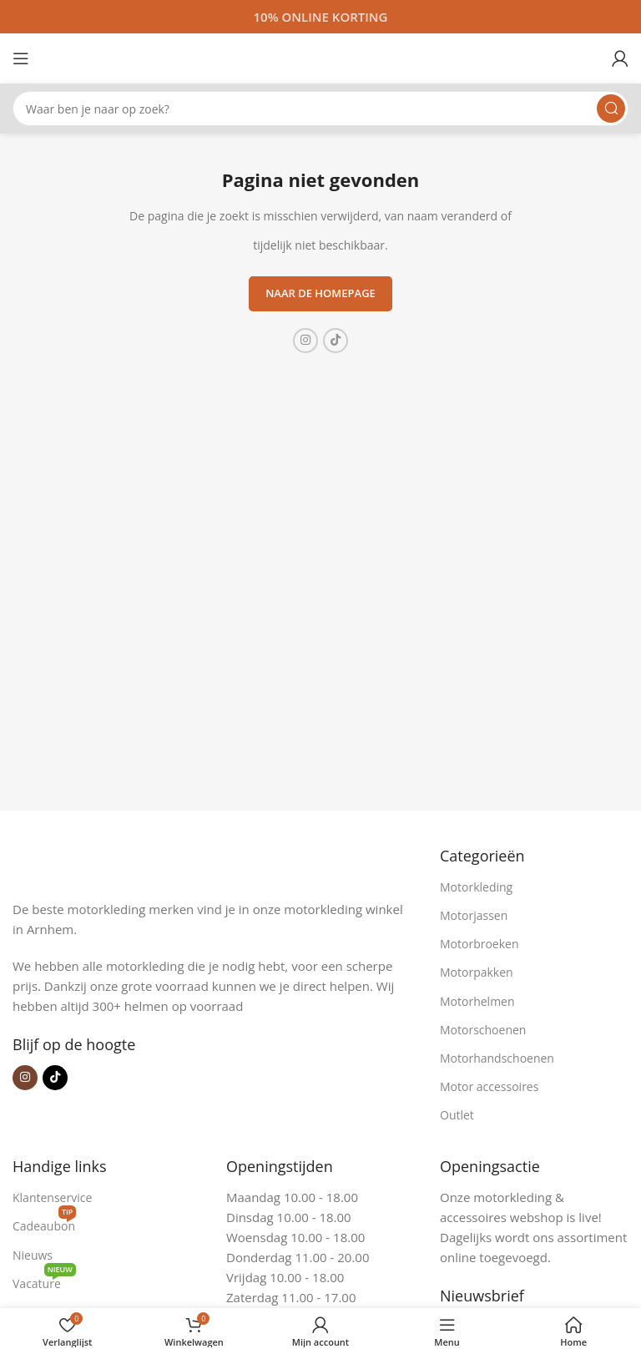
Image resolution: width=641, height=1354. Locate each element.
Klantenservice (52, 1197)
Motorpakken (476, 972)
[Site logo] (320, 56)
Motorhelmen (477, 1001)
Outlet (457, 1115)
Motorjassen (473, 915)
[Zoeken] (320, 108)
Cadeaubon (44, 1223)
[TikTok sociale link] (335, 340)
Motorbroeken (479, 944)
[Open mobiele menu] (21, 58)
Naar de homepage (320, 293)
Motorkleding (476, 887)
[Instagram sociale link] (305, 340)
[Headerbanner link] (320, 16)
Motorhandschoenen (497, 1058)
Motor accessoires (489, 1086)
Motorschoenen (483, 1030)
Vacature (44, 1280)
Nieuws (33, 1255)
